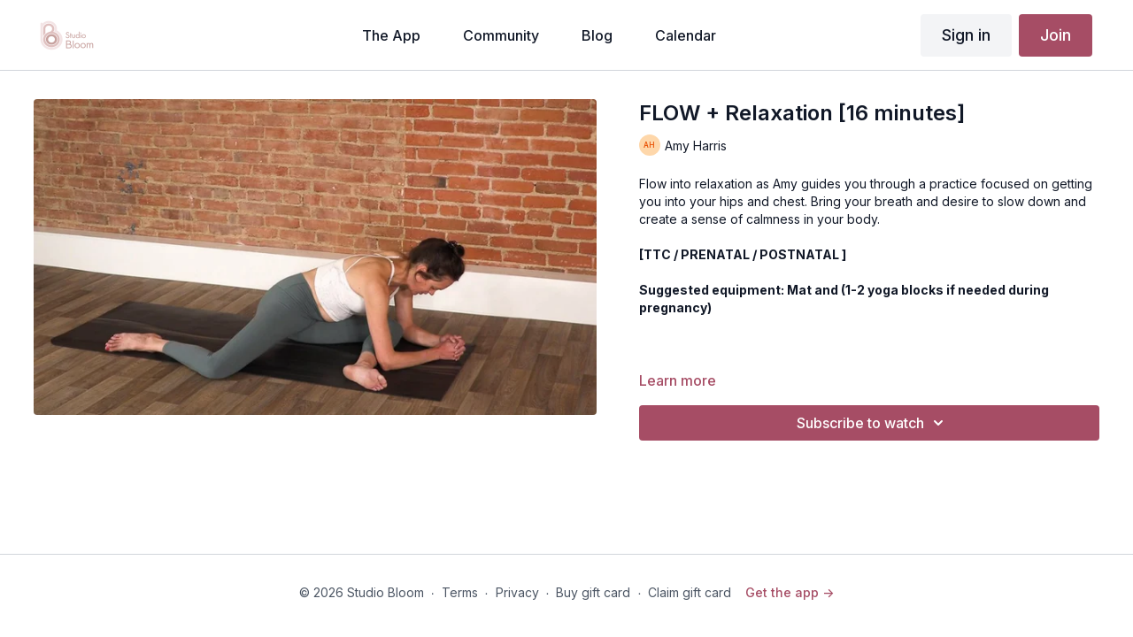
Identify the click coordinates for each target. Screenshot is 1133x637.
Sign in (966, 35)
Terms (460, 592)
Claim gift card (689, 592)
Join (1055, 35)
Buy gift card (593, 592)
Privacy (517, 592)
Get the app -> (789, 592)
